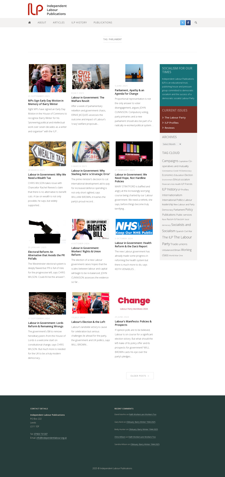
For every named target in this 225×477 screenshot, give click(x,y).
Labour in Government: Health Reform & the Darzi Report (133, 244)
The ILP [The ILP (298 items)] (167, 237)
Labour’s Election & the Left (88, 322)
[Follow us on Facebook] (188, 22)
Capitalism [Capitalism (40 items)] (183, 161)
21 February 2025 (125, 170)
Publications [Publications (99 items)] (169, 214)
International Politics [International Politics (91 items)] (173, 200)
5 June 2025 (121, 85)
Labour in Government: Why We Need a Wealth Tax (47, 176)
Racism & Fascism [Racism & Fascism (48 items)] (175, 219)
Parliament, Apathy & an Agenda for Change (129, 92)
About (42, 22)
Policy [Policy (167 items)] (189, 209)
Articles (59, 22)
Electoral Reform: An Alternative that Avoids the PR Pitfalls (46, 255)
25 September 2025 (39, 96)
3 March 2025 (79, 166)
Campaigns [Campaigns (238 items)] (170, 161)
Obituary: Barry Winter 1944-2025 (140, 422)
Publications (103, 22)
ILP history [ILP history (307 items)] (169, 189)
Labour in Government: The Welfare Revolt (87, 99)
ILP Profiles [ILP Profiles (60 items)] (183, 189)
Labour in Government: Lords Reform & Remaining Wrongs (45, 324)
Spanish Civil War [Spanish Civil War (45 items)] (184, 231)
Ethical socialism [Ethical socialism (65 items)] (181, 179)
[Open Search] (196, 22)
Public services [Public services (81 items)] (184, 214)
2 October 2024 (124, 238)
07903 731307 (41, 434)
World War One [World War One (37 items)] (176, 255)
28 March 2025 (36, 170)
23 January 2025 (37, 247)
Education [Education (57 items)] (179, 175)
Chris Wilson (120, 437)
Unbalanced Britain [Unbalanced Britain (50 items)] (171, 250)
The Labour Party (175, 117)
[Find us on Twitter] (182, 22)
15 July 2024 (78, 317)
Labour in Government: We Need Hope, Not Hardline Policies (131, 178)
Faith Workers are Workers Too (142, 414)
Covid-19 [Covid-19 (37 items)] (177, 170)
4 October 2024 (80, 243)
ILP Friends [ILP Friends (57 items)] (186, 183)
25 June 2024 (122, 317)
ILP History (79, 22)
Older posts (140, 376)
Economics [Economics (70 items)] (168, 175)
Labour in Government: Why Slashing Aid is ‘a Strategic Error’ (90, 172)
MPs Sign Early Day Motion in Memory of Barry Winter (45, 102)
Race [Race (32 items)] (164, 219)
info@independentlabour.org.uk (51, 437)
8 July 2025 (77, 93)
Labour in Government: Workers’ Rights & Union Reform (86, 251)
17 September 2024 (39, 318)
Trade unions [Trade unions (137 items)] (179, 244)
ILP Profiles (172, 122)
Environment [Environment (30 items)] (167, 179)
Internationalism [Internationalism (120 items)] (172, 195)
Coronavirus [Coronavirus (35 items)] (167, 170)
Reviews (170, 127)
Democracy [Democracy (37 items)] (186, 170)
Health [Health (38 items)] (178, 184)
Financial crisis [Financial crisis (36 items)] (168, 184)
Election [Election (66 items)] (189, 175)
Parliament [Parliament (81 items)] (179, 209)
